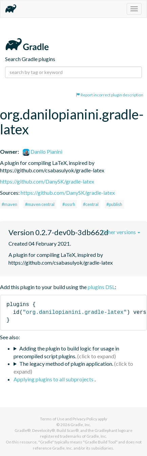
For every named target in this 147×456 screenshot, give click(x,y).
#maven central (40, 204)
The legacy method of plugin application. (66, 363)
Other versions (121, 232)
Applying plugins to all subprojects (54, 379)
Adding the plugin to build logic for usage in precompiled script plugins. (66, 352)
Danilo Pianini (42, 151)
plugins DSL (101, 287)
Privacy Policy (84, 418)
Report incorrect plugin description (109, 94)
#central (91, 204)
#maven (9, 204)
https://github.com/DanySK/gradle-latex (47, 181)
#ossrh (68, 204)
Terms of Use (52, 418)
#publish (114, 204)
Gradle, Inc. (80, 424)
